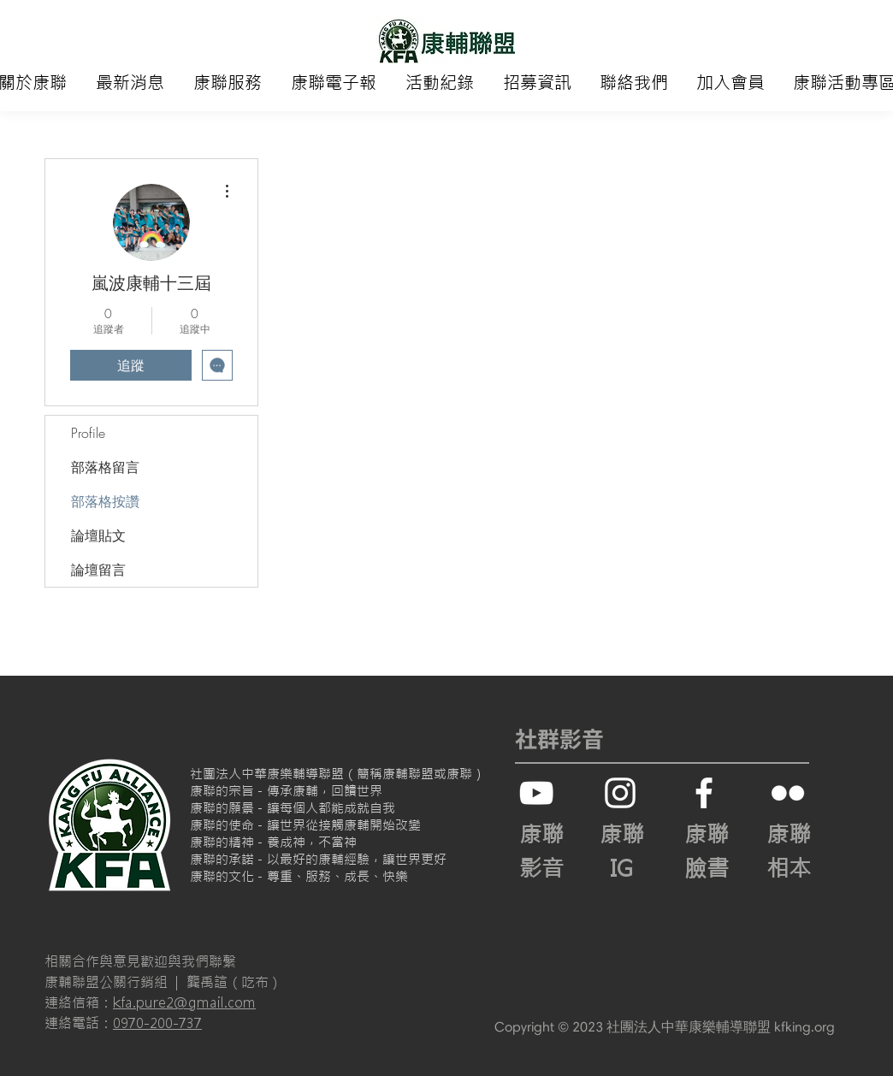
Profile (88, 432)
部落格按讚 (105, 501)
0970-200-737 (157, 1023)
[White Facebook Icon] (703, 792)
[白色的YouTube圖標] (536, 792)
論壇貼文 (98, 535)
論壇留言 (98, 569)
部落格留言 (105, 467)
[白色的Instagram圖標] (620, 792)
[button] (227, 83)
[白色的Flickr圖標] (787, 792)
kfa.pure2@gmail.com (184, 1002)
